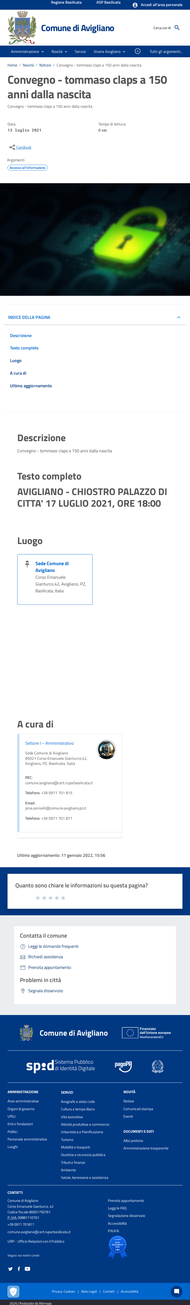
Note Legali (89, 1291)
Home (12, 65)
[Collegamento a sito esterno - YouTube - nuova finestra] (27, 1268)
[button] (157, 5)
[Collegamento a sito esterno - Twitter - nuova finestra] (10, 1268)
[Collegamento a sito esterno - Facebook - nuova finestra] (19, 1268)
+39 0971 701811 (21, 1224)
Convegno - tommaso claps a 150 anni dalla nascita (99, 65)
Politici (12, 1131)
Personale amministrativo (27, 1139)
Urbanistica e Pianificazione (82, 1132)
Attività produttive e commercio (85, 1124)
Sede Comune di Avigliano (52, 567)
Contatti (15, 1192)
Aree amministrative (23, 1101)
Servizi (67, 1092)
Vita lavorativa (72, 1117)
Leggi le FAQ (117, 1208)
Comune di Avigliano (77, 27)
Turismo (67, 1139)
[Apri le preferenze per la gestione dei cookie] (13, 1292)
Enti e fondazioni (20, 1124)
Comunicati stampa (138, 1109)
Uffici (12, 1116)
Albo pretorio (133, 1140)
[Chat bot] (177, 1292)
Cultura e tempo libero (78, 1109)
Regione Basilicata (66, 2)
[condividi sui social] (20, 147)
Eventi (128, 1116)
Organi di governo (21, 1109)
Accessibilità (117, 1223)
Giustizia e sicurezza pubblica (83, 1154)
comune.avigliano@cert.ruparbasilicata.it (39, 1232)
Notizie (45, 65)
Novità (28, 65)
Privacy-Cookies (63, 1291)
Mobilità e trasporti (75, 1147)
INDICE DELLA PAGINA (29, 317)
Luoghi (13, 1146)
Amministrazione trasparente (146, 1148)
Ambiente (68, 1170)
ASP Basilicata (108, 2)
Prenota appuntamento (126, 1200)
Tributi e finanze (73, 1162)
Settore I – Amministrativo (49, 743)
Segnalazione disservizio (126, 1215)
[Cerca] (177, 27)
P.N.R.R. (114, 1231)
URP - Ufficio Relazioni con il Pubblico (36, 1241)
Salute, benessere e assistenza (84, 1177)
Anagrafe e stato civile (78, 1101)
